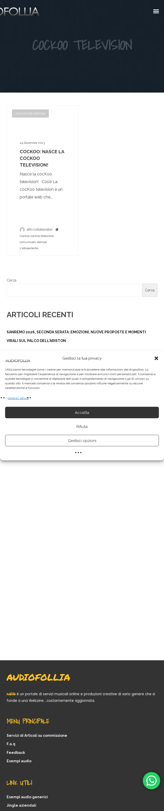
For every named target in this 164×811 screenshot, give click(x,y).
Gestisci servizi (18, 398)
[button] (156, 358)
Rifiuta (82, 426)
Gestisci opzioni (82, 440)
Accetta (82, 412)
